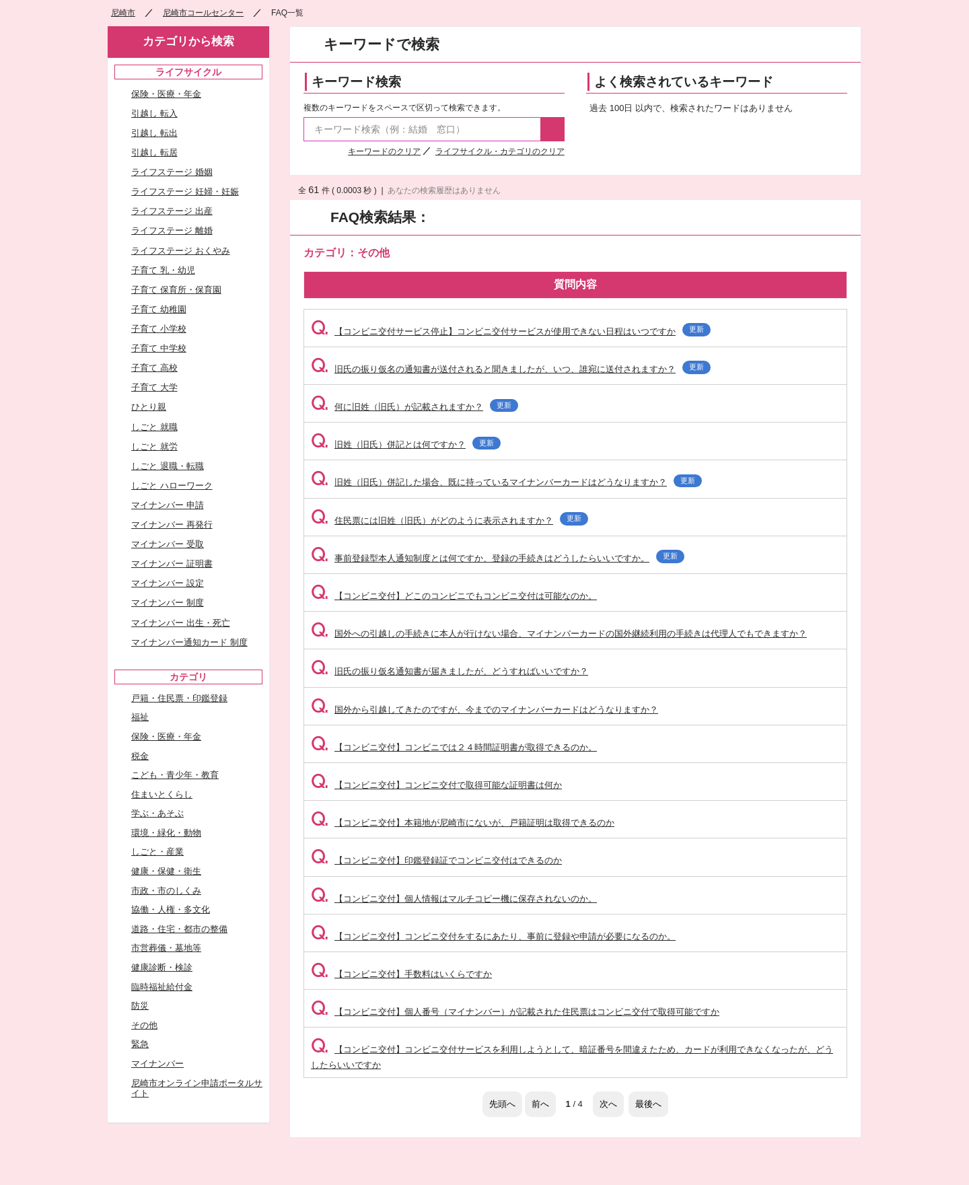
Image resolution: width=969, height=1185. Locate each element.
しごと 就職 (154, 427)
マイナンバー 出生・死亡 (180, 623)
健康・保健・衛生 (166, 871)
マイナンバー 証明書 (172, 564)
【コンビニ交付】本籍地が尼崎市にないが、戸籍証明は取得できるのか (462, 823)
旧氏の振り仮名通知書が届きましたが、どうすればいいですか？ (449, 671)
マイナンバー (157, 1063)
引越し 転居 (154, 152)
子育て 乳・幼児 (163, 270)
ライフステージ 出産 (172, 211)
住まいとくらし (161, 794)
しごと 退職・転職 (167, 466)
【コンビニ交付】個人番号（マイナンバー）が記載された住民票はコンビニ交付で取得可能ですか (515, 1012)
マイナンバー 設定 (167, 583)
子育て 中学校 (158, 348)
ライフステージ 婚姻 (172, 172)
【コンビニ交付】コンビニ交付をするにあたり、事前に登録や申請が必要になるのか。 (493, 936)
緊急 (140, 1044)
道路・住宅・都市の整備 (179, 929)
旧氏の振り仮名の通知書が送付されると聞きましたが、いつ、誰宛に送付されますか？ (511, 369)
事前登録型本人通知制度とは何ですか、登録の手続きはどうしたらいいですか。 (497, 558)
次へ (608, 1104)
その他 (144, 1025)
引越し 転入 (154, 113)
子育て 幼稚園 (158, 309)
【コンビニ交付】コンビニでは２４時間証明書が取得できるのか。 (454, 747)
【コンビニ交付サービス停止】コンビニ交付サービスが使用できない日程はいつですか (511, 331)
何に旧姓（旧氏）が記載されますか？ (414, 407)
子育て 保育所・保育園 (176, 290)
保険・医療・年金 (166, 94)
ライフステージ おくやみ (180, 251)
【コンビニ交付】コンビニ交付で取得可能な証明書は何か (436, 785)
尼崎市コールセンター (203, 12)
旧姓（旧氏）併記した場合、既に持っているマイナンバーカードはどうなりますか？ (506, 482)
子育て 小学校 (158, 329)
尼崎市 (123, 12)
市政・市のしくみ (166, 891)
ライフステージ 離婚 (172, 230)
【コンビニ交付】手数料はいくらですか (401, 974)
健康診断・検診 (161, 967)
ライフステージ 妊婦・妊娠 (185, 191)
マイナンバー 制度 (167, 603)
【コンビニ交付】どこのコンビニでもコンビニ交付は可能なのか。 (454, 596)
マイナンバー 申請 (167, 505)
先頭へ (502, 1104)
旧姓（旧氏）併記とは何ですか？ (406, 444)
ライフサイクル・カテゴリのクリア (500, 151)
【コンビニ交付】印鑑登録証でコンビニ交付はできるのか (436, 860)
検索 (552, 129)
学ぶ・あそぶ (157, 813)
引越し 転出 (154, 133)
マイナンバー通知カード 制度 (189, 642)
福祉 (140, 717)
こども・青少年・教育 (175, 775)
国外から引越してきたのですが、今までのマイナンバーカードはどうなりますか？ (484, 710)
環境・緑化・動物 (166, 833)
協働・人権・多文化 (170, 909)
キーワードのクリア (384, 151)
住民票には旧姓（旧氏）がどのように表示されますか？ (449, 520)
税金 (140, 756)
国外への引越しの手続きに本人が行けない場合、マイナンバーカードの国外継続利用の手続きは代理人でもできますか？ (559, 634)
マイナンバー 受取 (167, 544)
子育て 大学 (154, 387)
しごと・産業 (157, 852)
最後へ (648, 1104)
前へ (540, 1104)
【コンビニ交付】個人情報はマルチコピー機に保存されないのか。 (454, 899)
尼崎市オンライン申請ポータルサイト (196, 1088)
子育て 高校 (154, 368)
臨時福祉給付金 (161, 987)
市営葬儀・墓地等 (166, 948)
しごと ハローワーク (172, 485)
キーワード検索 (356, 82)
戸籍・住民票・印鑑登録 (179, 698)
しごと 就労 (154, 446)
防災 (140, 1006)
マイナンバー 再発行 (172, 524)
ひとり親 (148, 407)
